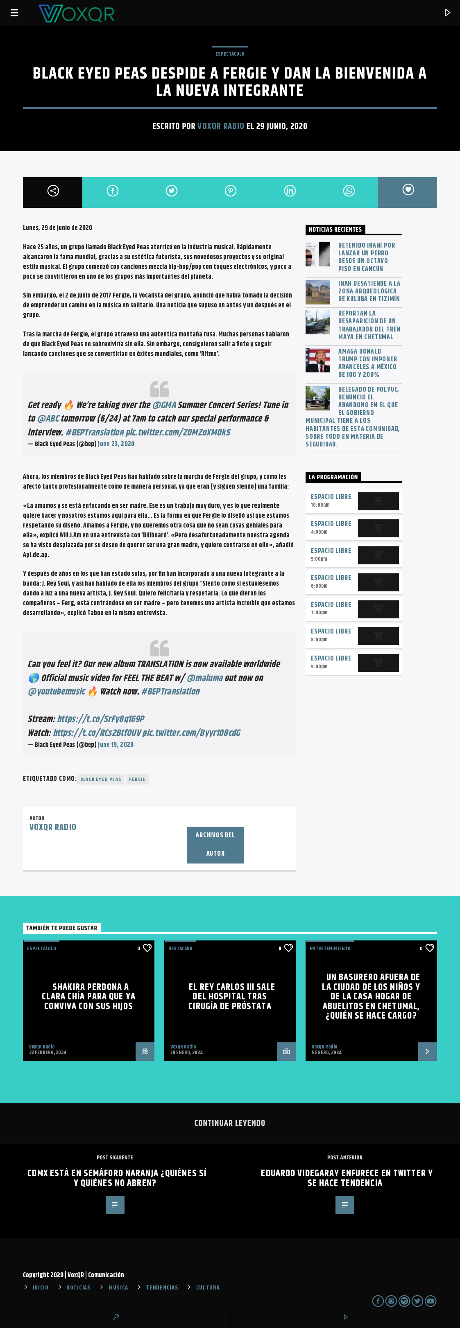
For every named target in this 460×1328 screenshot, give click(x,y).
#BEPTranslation (94, 433)
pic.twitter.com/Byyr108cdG (191, 733)
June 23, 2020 (116, 444)
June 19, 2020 (116, 745)
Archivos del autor (215, 844)
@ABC (48, 419)
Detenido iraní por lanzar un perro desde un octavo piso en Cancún (366, 257)
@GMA (164, 405)
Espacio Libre (331, 497)
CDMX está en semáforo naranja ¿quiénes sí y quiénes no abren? (116, 1178)
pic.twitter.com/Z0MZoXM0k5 (177, 433)
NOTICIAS (78, 1287)
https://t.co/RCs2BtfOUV (96, 733)
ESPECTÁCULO (230, 54)
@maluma (204, 678)
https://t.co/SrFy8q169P (100, 719)
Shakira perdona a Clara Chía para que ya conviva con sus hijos (89, 997)
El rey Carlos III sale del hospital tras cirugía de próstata (231, 997)
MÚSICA (118, 1287)
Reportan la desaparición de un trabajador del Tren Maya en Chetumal (369, 325)
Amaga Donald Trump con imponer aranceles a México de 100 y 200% (367, 363)
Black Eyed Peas (100, 779)
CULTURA (208, 1287)
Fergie (137, 779)
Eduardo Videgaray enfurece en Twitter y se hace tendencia (347, 1178)
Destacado (180, 949)
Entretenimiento (330, 949)
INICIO (41, 1287)
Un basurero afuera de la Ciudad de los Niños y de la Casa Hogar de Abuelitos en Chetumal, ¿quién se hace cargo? (371, 996)
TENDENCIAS (162, 1287)
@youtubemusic (55, 692)
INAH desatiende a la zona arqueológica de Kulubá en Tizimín (369, 292)
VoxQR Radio (220, 126)
